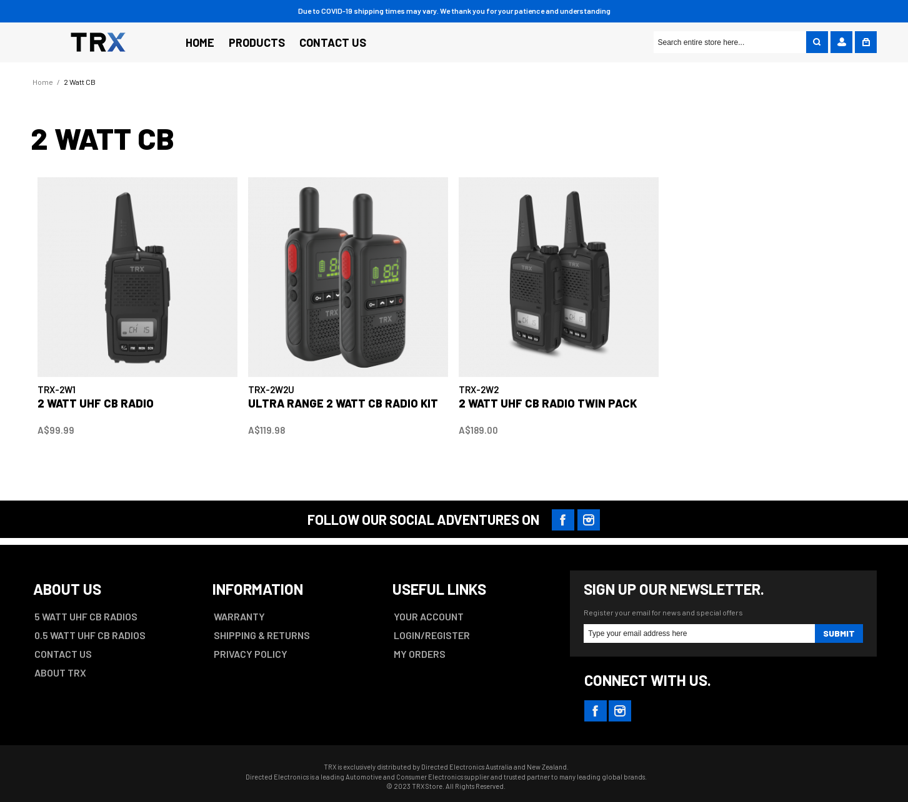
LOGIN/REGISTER (432, 635)
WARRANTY (239, 616)
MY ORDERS (420, 654)
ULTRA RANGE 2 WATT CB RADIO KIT (343, 403)
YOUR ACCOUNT (429, 616)
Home (42, 81)
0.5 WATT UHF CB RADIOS (90, 635)
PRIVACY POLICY (250, 654)
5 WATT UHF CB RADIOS (85, 616)
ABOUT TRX (60, 672)
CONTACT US (63, 654)
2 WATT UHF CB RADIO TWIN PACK (548, 403)
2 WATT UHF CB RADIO (95, 403)
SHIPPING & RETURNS (262, 635)
